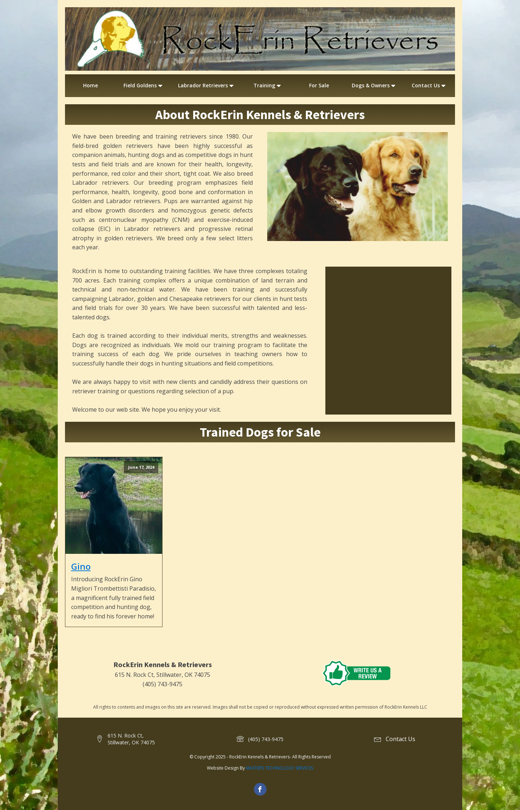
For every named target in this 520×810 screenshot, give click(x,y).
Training (268, 85)
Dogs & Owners (374, 85)
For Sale (319, 85)
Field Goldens (144, 85)
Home (90, 85)
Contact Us (429, 85)
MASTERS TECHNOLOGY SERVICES (279, 768)
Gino (81, 566)
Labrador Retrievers (206, 85)
